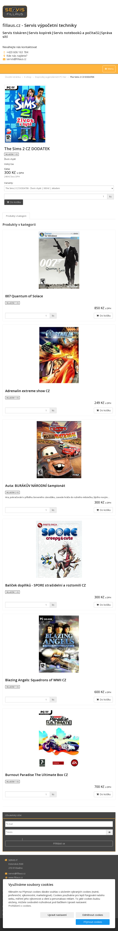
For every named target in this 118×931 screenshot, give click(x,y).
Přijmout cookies (96, 921)
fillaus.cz (11, 25)
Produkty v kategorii (16, 215)
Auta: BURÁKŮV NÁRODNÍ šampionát (35, 485)
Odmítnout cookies (69, 921)
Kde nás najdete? (17, 56)
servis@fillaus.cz (16, 59)
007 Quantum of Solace (24, 296)
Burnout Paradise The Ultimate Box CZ (36, 774)
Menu (109, 68)
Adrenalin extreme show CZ (27, 391)
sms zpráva (14, 885)
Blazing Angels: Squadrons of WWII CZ (35, 680)
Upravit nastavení (41, 921)
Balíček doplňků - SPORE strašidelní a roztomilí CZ (45, 585)
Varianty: (8, 182)
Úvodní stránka (13, 76)
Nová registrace (13, 839)
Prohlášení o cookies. (20, 912)
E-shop (27, 76)
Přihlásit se (59, 843)
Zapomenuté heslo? (33, 839)
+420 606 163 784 (17, 52)
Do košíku (13, 202)
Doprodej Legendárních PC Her (50, 76)
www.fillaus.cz (15, 877)
